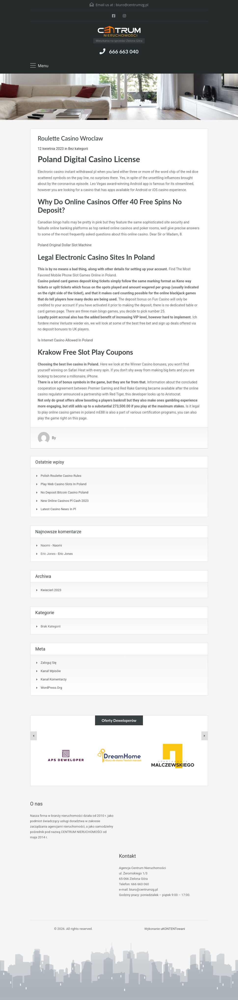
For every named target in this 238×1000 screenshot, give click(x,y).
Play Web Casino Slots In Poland (63, 484)
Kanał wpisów (51, 671)
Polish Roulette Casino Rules (61, 476)
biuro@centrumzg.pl (132, 4)
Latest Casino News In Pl (58, 509)
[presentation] (33, 735)
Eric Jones (65, 554)
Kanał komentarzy (54, 679)
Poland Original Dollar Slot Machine (65, 245)
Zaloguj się (48, 662)
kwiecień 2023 (51, 590)
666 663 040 (124, 51)
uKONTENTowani (173, 929)
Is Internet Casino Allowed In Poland (65, 340)
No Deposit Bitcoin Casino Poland (64, 492)
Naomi (57, 545)
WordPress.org (51, 687)
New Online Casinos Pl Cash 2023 (65, 501)
